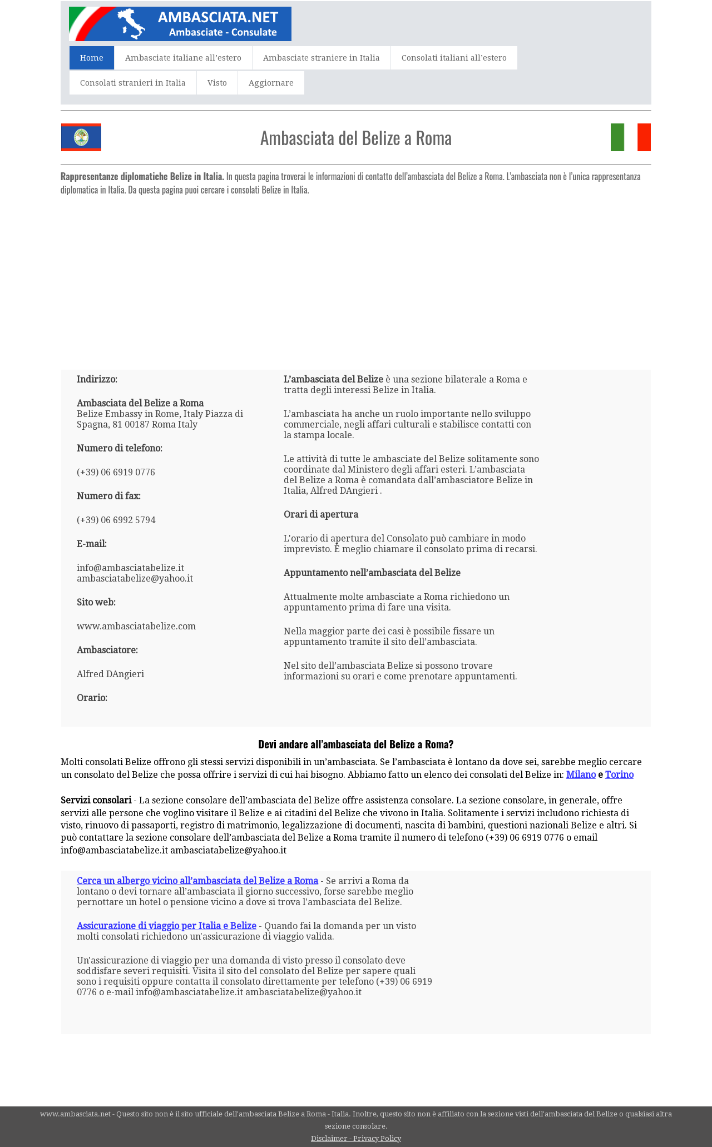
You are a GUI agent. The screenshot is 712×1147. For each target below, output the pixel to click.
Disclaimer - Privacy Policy (356, 1138)
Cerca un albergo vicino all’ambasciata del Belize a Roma (197, 881)
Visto (217, 82)
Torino (619, 774)
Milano (581, 774)
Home (91, 57)
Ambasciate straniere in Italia (321, 57)
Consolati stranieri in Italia (133, 82)
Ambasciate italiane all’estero (183, 57)
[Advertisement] (356, 278)
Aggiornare (271, 82)
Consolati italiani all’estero (454, 57)
